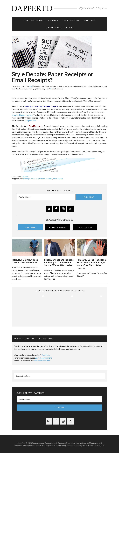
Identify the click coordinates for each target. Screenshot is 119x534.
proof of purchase (38, 178)
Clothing (25, 175)
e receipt (26, 178)
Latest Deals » (85, 227)
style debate (58, 178)
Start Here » (30, 227)
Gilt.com (97, 445)
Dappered (59, 8)
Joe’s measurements (44, 357)
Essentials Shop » (57, 227)
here (51, 88)
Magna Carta (30, 120)
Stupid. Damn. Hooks (22, 114)
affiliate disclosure (42, 360)
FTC (102, 445)
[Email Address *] (46, 196)
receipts (49, 178)
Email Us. (46, 354)
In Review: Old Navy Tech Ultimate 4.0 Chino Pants (25, 260)
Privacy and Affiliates (84, 445)
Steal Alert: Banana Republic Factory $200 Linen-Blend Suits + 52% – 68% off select (58, 262)
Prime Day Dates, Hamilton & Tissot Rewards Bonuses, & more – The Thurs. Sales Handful (91, 263)
